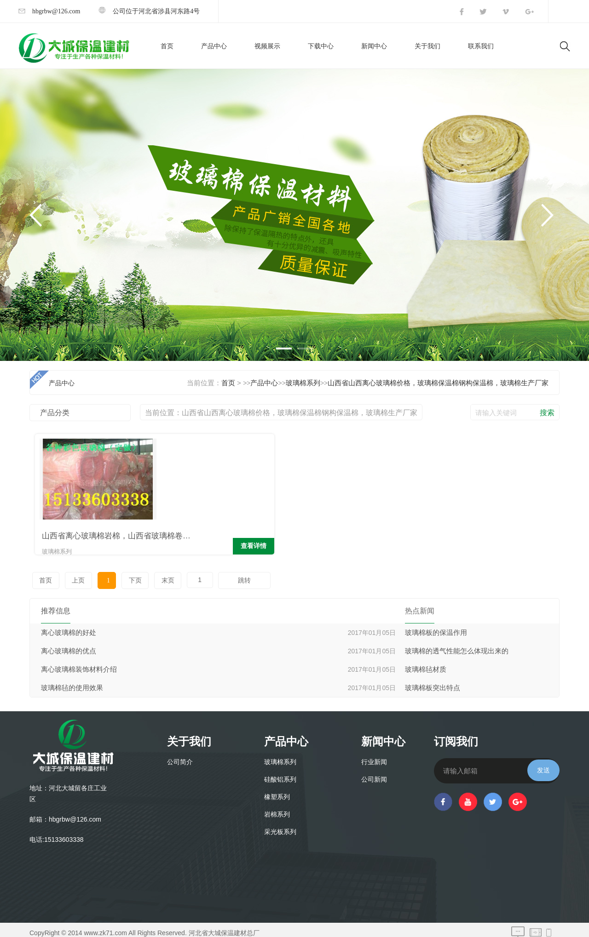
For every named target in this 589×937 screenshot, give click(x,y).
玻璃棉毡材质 (425, 663)
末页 (149, 574)
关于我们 (427, 46)
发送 (543, 763)
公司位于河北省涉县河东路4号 (149, 11)
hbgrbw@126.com (49, 11)
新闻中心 (374, 46)
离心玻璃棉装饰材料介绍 (79, 663)
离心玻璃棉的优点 (68, 644)
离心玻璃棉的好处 (68, 626)
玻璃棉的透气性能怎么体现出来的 (456, 644)
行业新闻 (374, 755)
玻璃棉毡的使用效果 (72, 681)
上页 (73, 574)
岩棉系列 (277, 808)
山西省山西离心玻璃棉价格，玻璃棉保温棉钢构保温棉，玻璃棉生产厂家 (438, 383)
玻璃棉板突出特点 (432, 681)
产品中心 (214, 46)
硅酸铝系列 (280, 773)
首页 (167, 46)
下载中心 (321, 46)
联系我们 (481, 46)
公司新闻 (374, 773)
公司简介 (180, 755)
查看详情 (136, 541)
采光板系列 (280, 825)
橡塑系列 (277, 790)
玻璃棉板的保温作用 (436, 626)
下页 (120, 574)
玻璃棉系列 (303, 383)
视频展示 (267, 46)
